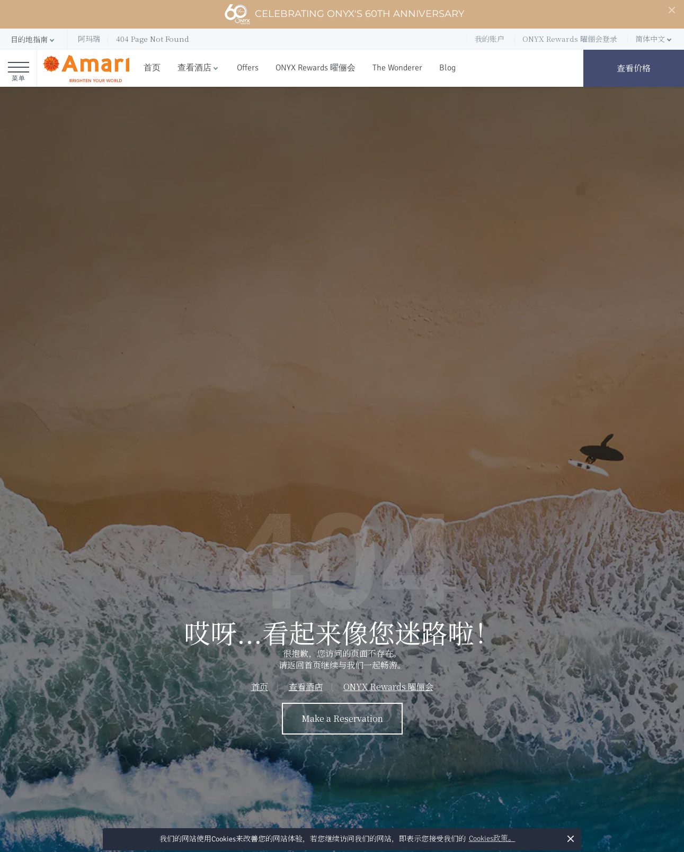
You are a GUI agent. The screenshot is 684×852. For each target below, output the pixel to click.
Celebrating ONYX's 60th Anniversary (344, 14)
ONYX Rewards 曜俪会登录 (569, 38)
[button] (33, 39)
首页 (152, 67)
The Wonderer (397, 67)
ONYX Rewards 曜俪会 (316, 67)
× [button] (571, 838)
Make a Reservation (342, 718)
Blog (447, 67)
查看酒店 (194, 67)
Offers (248, 67)
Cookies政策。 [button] (492, 838)
